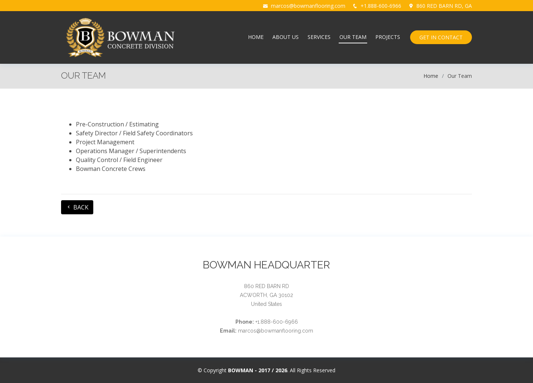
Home (430, 75)
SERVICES (319, 36)
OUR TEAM (352, 36)
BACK (77, 207)
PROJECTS (387, 36)
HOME (256, 36)
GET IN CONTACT (441, 37)
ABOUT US (285, 36)
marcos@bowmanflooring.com (308, 5)
